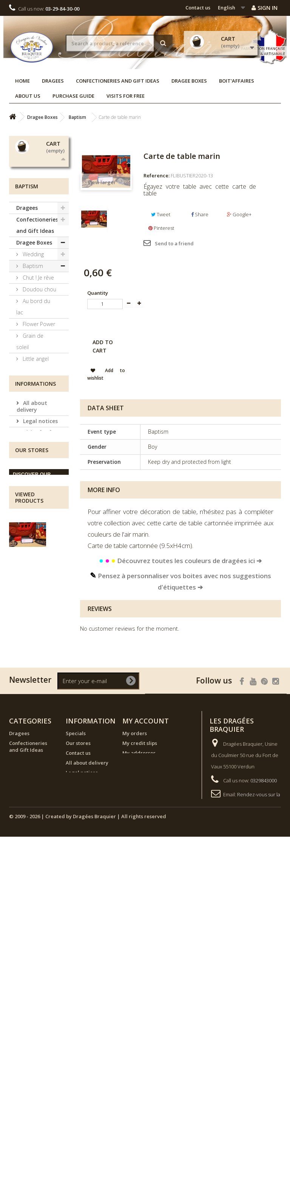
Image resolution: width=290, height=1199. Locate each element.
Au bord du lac (33, 397)
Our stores (36, 748)
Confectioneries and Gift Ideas (117, 80)
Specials (76, 1019)
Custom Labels (29, 605)
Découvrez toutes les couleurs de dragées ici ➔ (180, 560)
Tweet (160, 214)
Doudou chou (38, 379)
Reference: (156, 175)
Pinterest (161, 228)
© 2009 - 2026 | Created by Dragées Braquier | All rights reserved (87, 1178)
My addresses (139, 1039)
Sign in (264, 7)
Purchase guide (73, 95)
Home (22, 80)
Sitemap (76, 1105)
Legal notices (40, 707)
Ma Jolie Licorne (29, 489)
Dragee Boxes (189, 80)
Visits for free (125, 95)
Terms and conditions (34, 733)
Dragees (53, 80)
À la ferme (34, 506)
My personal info (142, 1049)
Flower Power (38, 414)
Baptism (32, 356)
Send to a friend (174, 243)
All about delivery (32, 693)
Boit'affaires (236, 80)
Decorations (36, 622)
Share (199, 214)
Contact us (197, 7)
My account (145, 1007)
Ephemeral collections (32, 582)
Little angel (35, 449)
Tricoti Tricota (38, 518)
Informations (35, 671)
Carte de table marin (37, 894)
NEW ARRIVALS (35, 646)
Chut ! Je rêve (37, 367)
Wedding (32, 344)
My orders (134, 1019)
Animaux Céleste (29, 466)
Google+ (239, 214)
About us (27, 95)
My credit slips (139, 1029)
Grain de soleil (29, 431)
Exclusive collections (30, 547)
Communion (37, 530)
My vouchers (137, 1059)
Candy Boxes (37, 564)
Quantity (97, 292)
